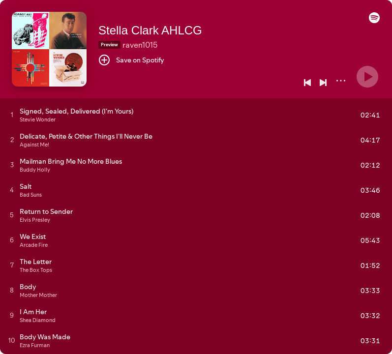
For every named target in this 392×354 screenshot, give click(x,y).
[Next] (323, 83)
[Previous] (307, 83)
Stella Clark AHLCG (150, 30)
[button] (374, 20)
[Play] (367, 76)
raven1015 (139, 44)
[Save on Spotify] (131, 60)
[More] (341, 81)
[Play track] (12, 114)
